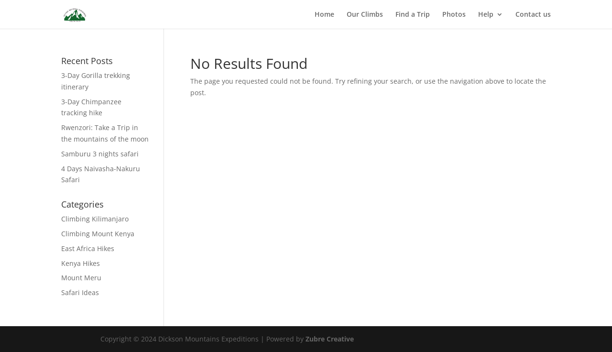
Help (485, 15)
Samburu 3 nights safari (100, 153)
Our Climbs (365, 15)
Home (324, 15)
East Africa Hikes (87, 248)
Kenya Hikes (80, 263)
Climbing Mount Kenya (97, 233)
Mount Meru (81, 277)
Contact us (533, 15)
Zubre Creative (330, 338)
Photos (454, 15)
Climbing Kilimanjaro (95, 218)
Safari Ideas (80, 292)
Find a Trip (412, 15)
